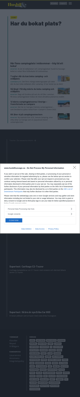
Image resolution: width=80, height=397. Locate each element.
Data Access (39, 229)
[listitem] (40, 209)
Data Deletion (26, 229)
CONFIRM (14, 220)
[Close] (75, 168)
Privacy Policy (53, 229)
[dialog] (40, 198)
